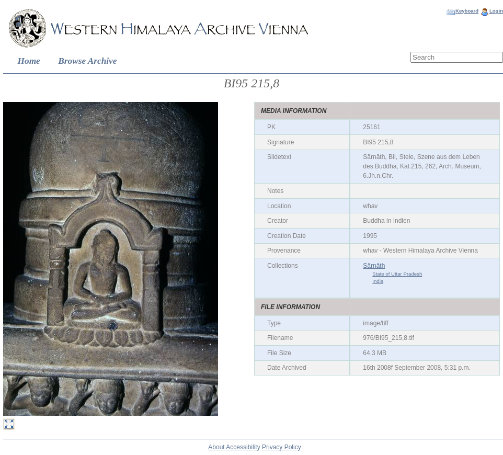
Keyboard (466, 11)
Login (496, 11)
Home (29, 61)
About (216, 447)
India (377, 281)
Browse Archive (87, 61)
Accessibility (243, 447)
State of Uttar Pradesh (397, 274)
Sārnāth (374, 265)
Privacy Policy (281, 447)
